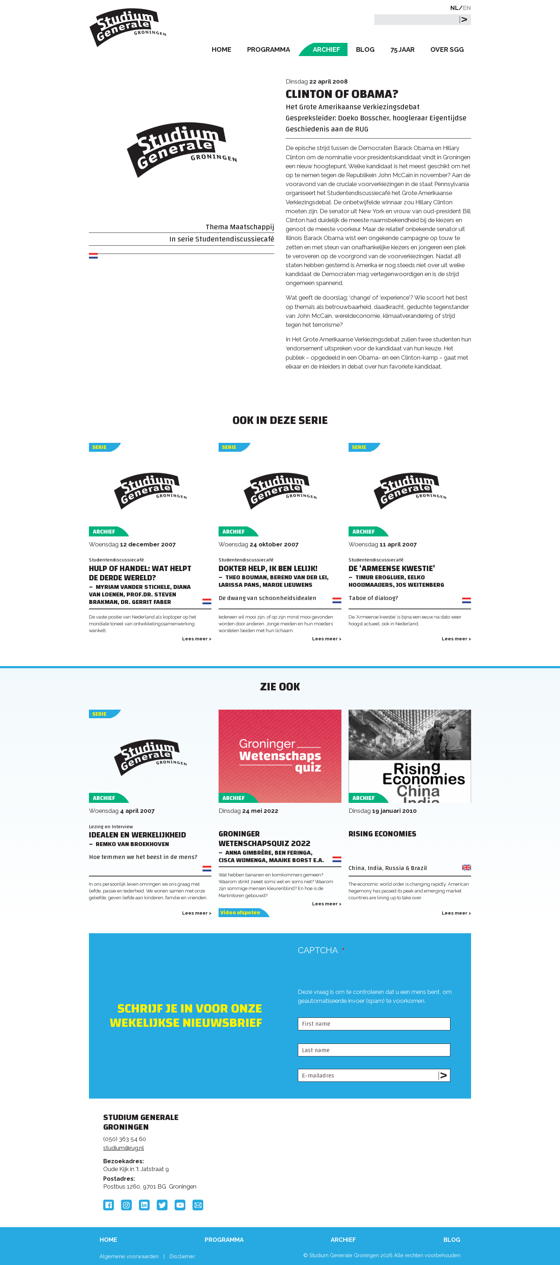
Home (221, 49)
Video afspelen (240, 912)
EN (467, 7)
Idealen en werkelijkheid (137, 835)
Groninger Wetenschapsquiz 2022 (264, 839)
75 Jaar (402, 49)
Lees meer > (196, 638)
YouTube (180, 1205)
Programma (268, 49)
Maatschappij (252, 227)
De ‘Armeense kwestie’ (392, 568)
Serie (99, 447)
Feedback (283, 1144)
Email (197, 1205)
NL (454, 7)
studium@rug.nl (123, 1147)
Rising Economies (382, 834)
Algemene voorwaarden (129, 1256)
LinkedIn (144, 1205)
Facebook (108, 1205)
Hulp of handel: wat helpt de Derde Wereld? (140, 573)
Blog (365, 49)
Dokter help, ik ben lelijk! (268, 568)
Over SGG (447, 49)
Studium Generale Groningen (128, 27)
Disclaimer (182, 1256)
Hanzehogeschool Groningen (388, 1166)
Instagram (126, 1205)
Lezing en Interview (111, 826)
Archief (326, 49)
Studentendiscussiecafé (234, 239)
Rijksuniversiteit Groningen (388, 1142)
